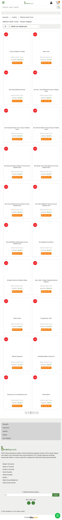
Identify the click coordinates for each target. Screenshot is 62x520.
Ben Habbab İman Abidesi (46, 242)
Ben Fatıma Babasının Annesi (17, 89)
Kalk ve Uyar (46, 51)
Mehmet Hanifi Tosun (17, 57)
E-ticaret (26, 517)
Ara (58, 7)
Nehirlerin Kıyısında (17, 356)
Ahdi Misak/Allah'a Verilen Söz (46, 356)
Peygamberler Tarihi (46, 318)
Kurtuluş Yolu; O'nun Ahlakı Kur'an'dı (17, 394)
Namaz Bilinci (46, 394)
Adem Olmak (17, 318)
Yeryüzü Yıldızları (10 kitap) (17, 51)
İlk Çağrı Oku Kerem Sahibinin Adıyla (17, 280)
